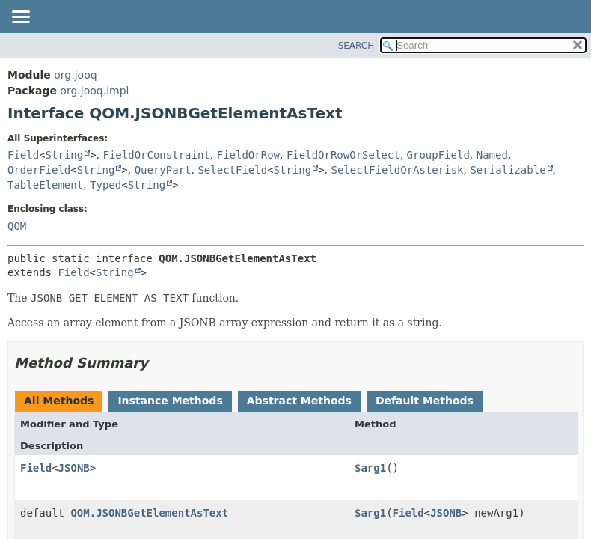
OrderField (38, 170)
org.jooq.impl (94, 91)
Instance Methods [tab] (169, 400)
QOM (16, 226)
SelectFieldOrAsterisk (397, 170)
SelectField (232, 170)
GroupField (438, 155)
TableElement (45, 185)
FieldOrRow (248, 155)
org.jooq (75, 75)
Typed (105, 185)
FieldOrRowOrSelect (343, 155)
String (65, 155)
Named (492, 155)
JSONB (74, 468)
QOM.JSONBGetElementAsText (149, 513)
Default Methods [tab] (425, 400)
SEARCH (356, 45)
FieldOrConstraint (156, 155)
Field (23, 155)
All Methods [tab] (59, 400)
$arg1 (370, 468)
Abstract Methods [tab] (299, 400)
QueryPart (163, 170)
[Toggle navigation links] (20, 17)
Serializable (507, 170)
